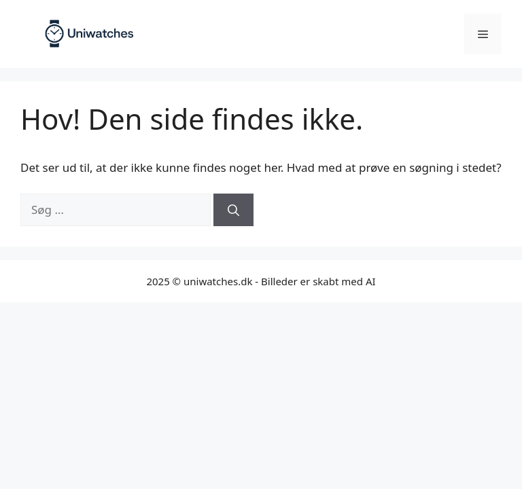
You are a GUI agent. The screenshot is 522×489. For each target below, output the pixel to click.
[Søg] (233, 210)
